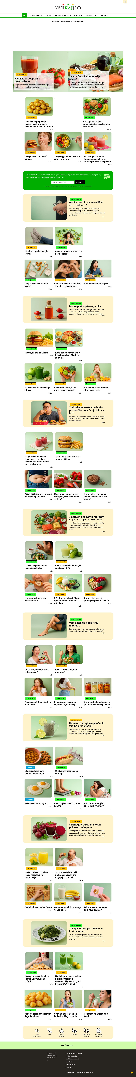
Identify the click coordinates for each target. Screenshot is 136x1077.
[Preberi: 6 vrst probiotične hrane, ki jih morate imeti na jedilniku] (97, 678)
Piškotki (68, 1062)
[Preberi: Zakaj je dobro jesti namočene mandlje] (39, 747)
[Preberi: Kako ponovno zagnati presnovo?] (69, 646)
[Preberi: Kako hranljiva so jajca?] (38, 779)
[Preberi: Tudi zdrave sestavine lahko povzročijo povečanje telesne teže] (68, 413)
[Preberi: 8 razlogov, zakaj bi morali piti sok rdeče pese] (68, 829)
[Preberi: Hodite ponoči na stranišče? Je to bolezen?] (68, 208)
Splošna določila (71, 1056)
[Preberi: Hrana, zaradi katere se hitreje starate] (38, 574)
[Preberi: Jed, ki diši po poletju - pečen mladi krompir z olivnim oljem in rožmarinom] (39, 97)
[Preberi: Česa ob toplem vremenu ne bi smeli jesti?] (69, 227)
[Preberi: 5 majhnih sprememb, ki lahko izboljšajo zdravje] (68, 990)
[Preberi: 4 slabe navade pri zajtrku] (97, 260)
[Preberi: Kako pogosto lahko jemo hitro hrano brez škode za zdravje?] (69, 329)
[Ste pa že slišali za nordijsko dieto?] (95, 52)
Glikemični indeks (86, 1034)
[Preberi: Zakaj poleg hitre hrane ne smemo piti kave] (69, 433)
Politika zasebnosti (72, 1059)
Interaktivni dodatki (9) (98, 1034)
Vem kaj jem (55, 21)
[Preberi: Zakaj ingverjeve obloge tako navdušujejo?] (97, 883)
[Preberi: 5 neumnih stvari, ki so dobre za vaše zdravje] (68, 364)
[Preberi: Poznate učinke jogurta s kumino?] (97, 990)
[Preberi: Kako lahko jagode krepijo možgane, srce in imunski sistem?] (68, 470)
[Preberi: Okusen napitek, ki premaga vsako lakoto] (68, 883)
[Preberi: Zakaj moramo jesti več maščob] (38, 132)
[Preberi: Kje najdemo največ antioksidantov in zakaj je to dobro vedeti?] (96, 97)
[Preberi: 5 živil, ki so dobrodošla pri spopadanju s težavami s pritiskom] (68, 574)
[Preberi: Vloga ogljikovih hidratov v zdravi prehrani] (68, 132)
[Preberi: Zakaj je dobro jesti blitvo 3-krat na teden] (68, 933)
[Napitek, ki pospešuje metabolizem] (40, 52)
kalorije (63, 21)
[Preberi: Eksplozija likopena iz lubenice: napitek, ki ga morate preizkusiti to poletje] (97, 132)
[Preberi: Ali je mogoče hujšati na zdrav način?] (39, 646)
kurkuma (69, 21)
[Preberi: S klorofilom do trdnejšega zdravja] (38, 364)
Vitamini (74, 1033)
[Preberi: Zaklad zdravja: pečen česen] (38, 883)
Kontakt (68, 1067)
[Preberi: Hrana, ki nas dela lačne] (39, 329)
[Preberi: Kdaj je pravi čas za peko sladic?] (38, 260)
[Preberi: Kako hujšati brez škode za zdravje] (68, 779)
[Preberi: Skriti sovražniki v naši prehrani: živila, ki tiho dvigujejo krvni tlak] (69, 848)
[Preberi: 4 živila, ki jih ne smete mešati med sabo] (39, 542)
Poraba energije (62, 1034)
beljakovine (80, 21)
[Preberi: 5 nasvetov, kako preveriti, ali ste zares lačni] (97, 364)
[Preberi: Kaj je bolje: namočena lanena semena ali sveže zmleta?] (97, 470)
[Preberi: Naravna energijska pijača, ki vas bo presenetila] (68, 727)
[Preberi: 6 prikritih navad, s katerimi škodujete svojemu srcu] (68, 260)
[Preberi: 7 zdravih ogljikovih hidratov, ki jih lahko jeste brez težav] (68, 522)
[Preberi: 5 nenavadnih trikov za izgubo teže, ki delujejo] (68, 678)
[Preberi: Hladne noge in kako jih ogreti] (39, 227)
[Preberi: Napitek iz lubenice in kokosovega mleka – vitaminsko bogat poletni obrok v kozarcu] (39, 433)
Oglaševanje (70, 1064)
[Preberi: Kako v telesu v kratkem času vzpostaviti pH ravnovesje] (39, 848)
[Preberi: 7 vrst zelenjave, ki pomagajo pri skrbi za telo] (97, 574)
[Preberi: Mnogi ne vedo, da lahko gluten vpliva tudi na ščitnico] (39, 952)
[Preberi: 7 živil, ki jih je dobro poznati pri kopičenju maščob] (38, 470)
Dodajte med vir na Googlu (79, 1072)
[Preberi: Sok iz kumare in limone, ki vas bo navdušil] (69, 542)
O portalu (74, 1053)
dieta (74, 21)
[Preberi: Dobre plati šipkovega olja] (68, 309)
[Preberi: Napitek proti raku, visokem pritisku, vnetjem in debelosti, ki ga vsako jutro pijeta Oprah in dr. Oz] (69, 952)
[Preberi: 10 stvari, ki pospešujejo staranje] (69, 747)
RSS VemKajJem (37, 1034)
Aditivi (49, 1033)
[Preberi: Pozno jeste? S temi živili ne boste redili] (38, 678)
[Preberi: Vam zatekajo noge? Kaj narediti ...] (68, 626)
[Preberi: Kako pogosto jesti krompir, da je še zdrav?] (38, 990)
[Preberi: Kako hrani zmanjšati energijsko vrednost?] (97, 779)
